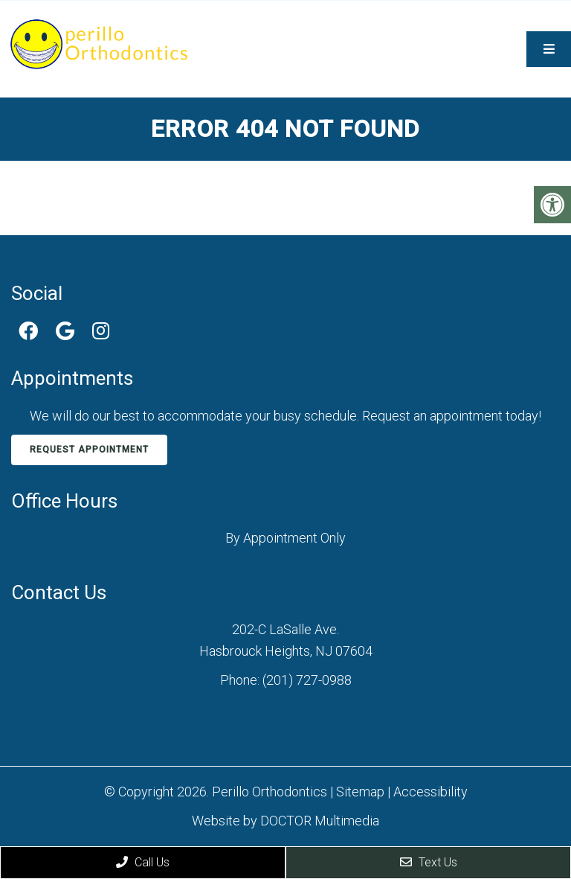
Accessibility (430, 791)
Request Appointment (89, 449)
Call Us (143, 862)
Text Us (428, 862)
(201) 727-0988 (307, 680)
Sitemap (360, 791)
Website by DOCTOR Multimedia (285, 820)
